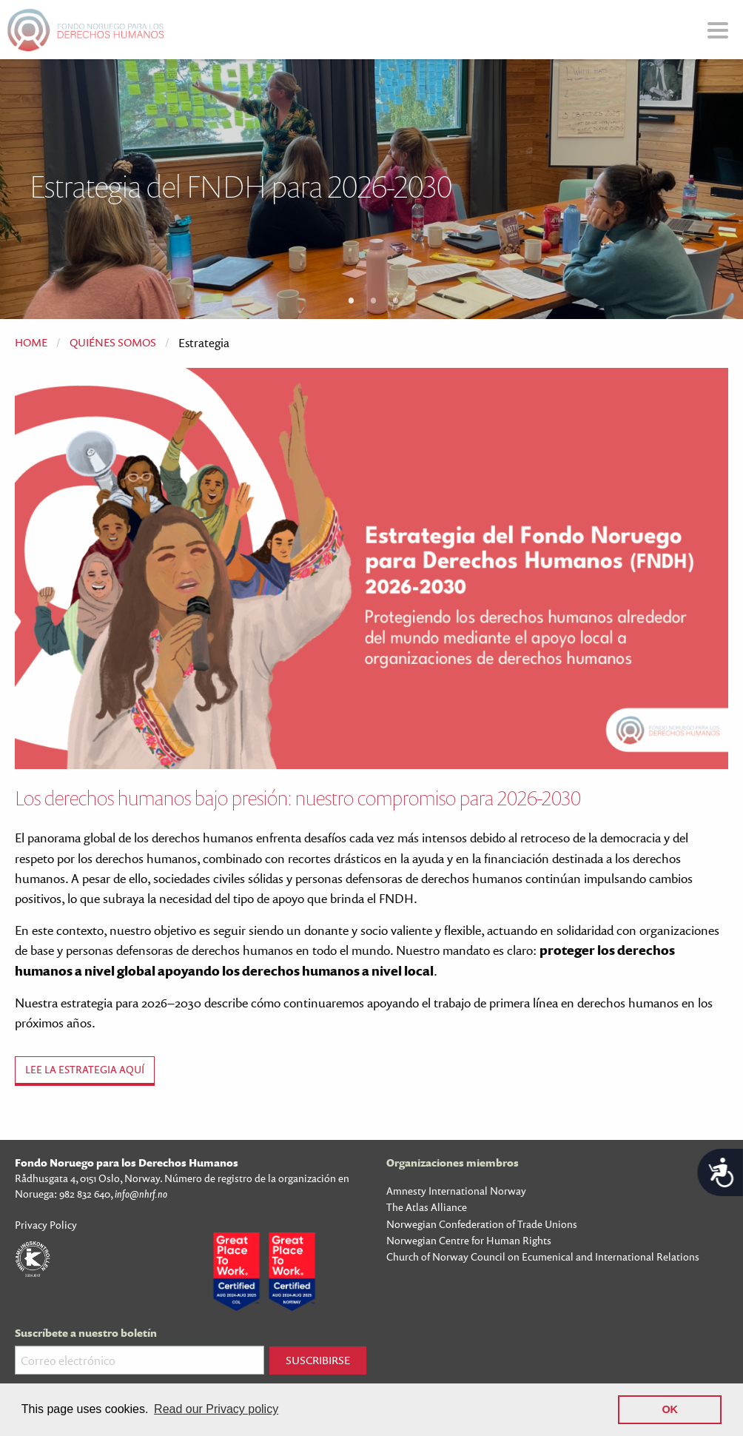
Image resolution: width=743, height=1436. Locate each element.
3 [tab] (396, 299)
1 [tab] (351, 299)
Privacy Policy (46, 1225)
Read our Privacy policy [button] (216, 1409)
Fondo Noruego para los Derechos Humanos (126, 1162)
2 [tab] (373, 299)
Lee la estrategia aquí (84, 1069)
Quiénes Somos (113, 342)
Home (31, 342)
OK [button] (670, 1409)
